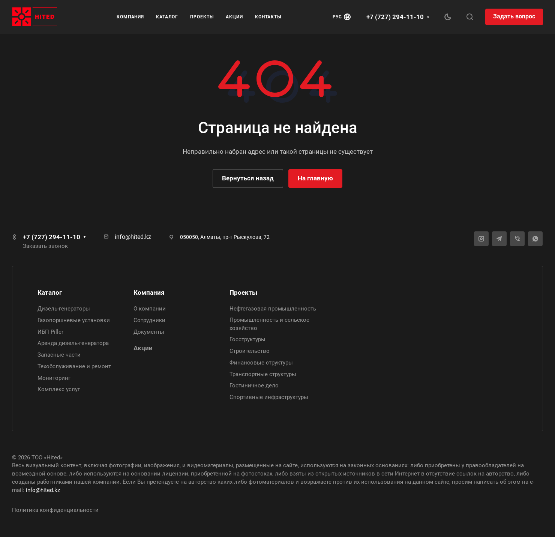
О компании (150, 308)
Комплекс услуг (59, 389)
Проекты (243, 292)
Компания (149, 292)
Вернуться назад (248, 178)
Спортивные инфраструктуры (269, 397)
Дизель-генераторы (64, 308)
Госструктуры (248, 339)
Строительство (250, 351)
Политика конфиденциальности (55, 510)
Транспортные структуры (263, 374)
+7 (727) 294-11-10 (395, 17)
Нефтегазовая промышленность (273, 308)
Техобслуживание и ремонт (74, 366)
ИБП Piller (50, 331)
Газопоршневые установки (74, 320)
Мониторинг (54, 378)
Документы (149, 331)
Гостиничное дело (254, 385)
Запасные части (59, 354)
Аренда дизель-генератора (73, 343)
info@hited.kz (133, 236)
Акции (143, 348)
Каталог (50, 292)
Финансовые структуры (261, 362)
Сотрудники (149, 320)
